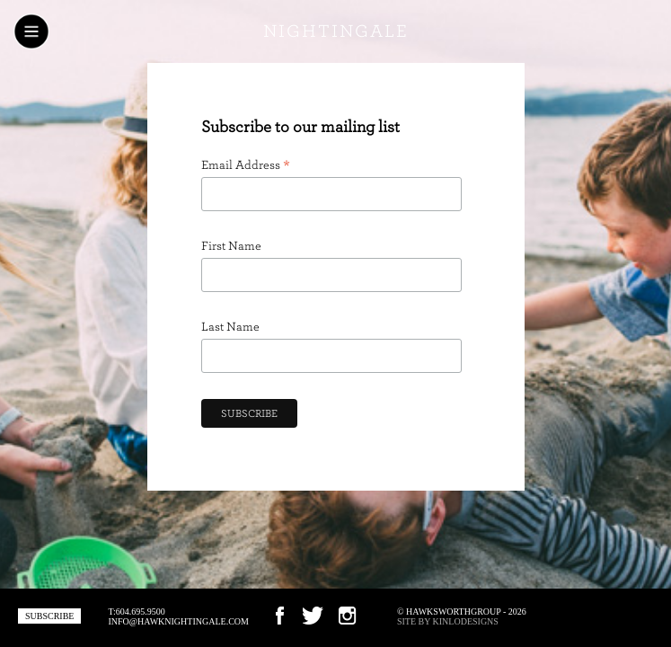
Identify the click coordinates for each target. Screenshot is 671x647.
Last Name (230, 327)
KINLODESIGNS (466, 621)
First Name (231, 246)
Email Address (245, 166)
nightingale (336, 31)
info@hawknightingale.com (178, 621)
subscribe (49, 616)
